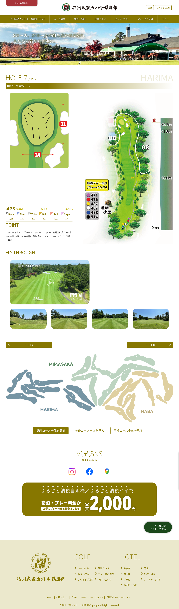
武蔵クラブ (100, 19)
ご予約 (127, 579)
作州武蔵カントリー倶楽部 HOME (27, 19)
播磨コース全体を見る (50, 430)
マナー (165, 19)
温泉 (146, 568)
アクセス (99, 597)
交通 (150, 7)
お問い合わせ (104, 579)
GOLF (82, 556)
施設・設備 (79, 19)
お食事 (127, 568)
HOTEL (130, 556)
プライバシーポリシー (82, 597)
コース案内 (59, 19)
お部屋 (127, 574)
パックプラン (121, 19)
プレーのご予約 (145, 19)
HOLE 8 (150, 345)
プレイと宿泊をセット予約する (158, 527)
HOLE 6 (29, 345)
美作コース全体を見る (89, 430)
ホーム (50, 597)
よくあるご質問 (163, 7)
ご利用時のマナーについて (118, 597)
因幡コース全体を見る (128, 430)
